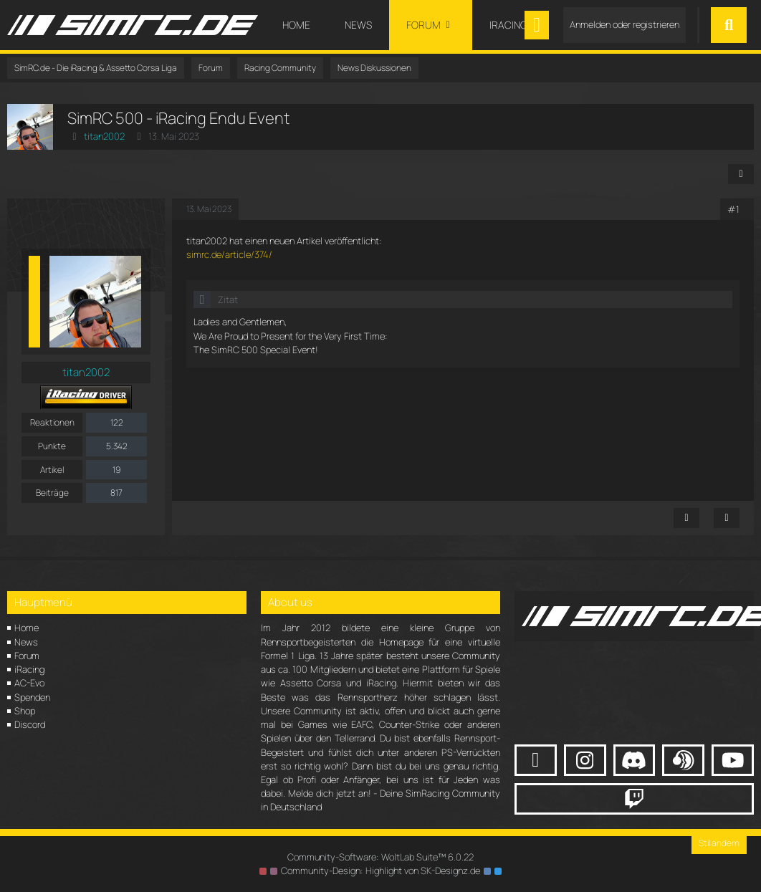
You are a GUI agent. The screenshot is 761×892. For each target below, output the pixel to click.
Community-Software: (380, 856)
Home (26, 627)
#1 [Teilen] (733, 209)
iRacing (29, 669)
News (26, 642)
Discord (29, 724)
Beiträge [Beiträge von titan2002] (52, 492)
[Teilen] (741, 174)
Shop (24, 710)
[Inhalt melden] (686, 518)
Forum (26, 655)
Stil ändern (719, 843)
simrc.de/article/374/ (229, 254)
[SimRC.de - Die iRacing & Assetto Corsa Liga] (132, 25)
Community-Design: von (380, 870)
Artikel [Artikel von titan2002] (52, 470)
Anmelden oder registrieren (624, 24)
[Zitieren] (727, 518)
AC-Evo (29, 682)
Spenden (32, 697)
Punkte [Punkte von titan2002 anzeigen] (52, 446)
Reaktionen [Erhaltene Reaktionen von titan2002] (52, 422)
